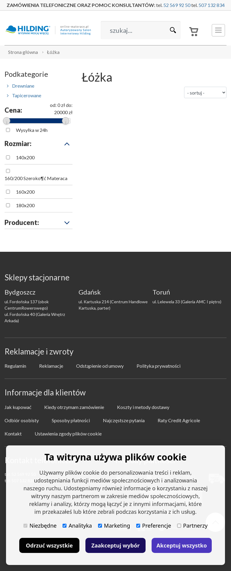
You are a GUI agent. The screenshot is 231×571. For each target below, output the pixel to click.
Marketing (114, 525)
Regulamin (15, 366)
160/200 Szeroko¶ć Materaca (36, 178)
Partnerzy (192, 525)
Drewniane (20, 86)
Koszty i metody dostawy (143, 407)
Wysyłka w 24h (32, 130)
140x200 (25, 157)
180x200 (25, 205)
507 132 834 (212, 5)
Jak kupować (18, 407)
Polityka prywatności (158, 366)
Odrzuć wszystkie (49, 545)
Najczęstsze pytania (124, 420)
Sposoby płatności (71, 420)
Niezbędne (40, 525)
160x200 (25, 192)
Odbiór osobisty (22, 420)
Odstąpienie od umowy (100, 366)
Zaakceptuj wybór (115, 545)
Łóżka (53, 52)
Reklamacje (51, 366)
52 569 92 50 (176, 5)
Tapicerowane (24, 95)
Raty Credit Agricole (179, 420)
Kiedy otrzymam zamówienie (74, 407)
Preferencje (153, 525)
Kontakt (13, 433)
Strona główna (23, 52)
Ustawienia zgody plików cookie (68, 433)
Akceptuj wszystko (181, 545)
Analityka (77, 525)
